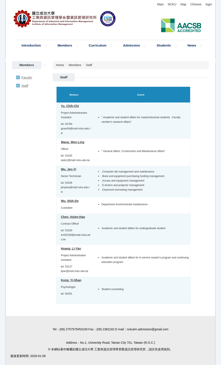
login (208, 4)
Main (160, 4)
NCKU (172, 4)
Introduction (31, 45)
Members (65, 45)
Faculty (26, 77)
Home (60, 65)
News (192, 45)
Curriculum (97, 45)
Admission (131, 45)
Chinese (195, 4)
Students (164, 45)
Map (183, 4)
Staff (24, 85)
